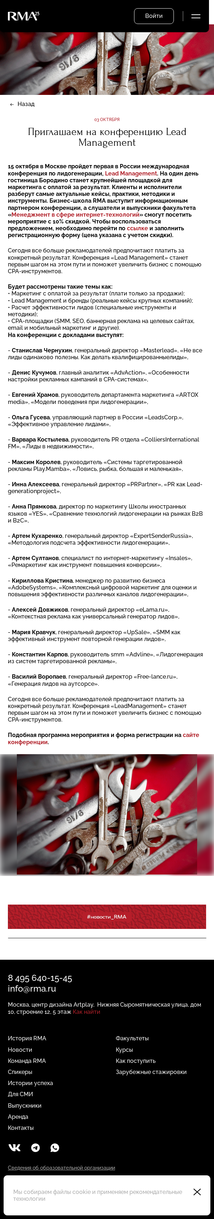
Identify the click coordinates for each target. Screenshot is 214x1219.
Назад (26, 104)
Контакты (21, 1127)
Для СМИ (20, 1094)
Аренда (18, 1116)
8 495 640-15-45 (40, 978)
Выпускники (25, 1105)
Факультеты (132, 1038)
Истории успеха (30, 1083)
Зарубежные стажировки (151, 1072)
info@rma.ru (32, 988)
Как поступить (136, 1060)
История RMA (27, 1038)
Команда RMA (27, 1060)
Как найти (86, 1011)
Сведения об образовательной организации (61, 1168)
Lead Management (131, 173)
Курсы (124, 1049)
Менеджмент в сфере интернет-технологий (75, 214)
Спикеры (20, 1072)
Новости (20, 1049)
